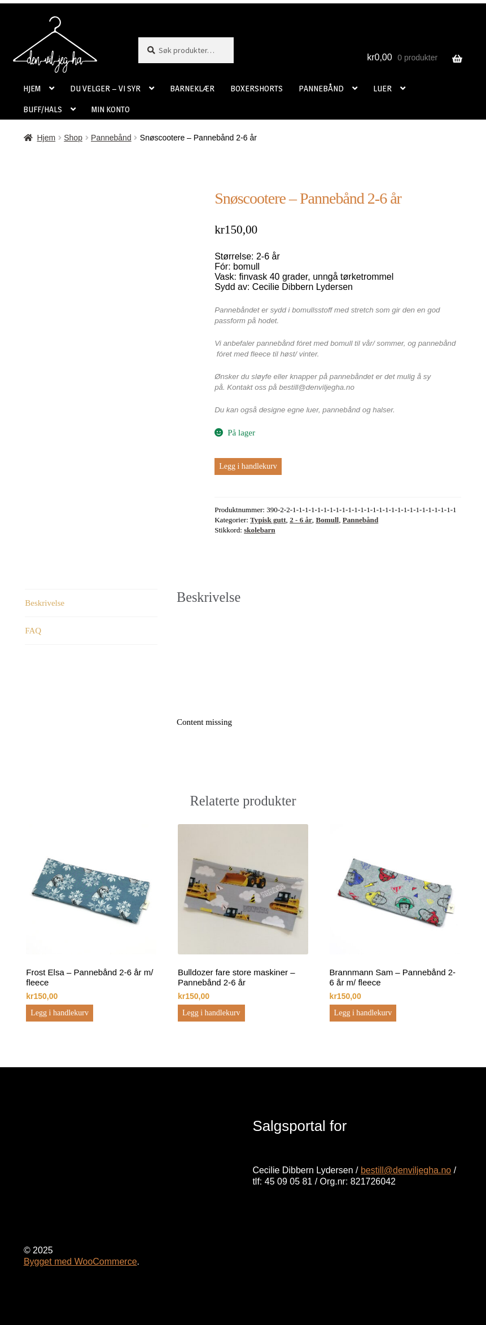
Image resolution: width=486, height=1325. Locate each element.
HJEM (32, 88)
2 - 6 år (301, 520)
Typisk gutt (268, 520)
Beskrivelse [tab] (44, 603)
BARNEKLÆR (192, 88)
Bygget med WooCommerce (80, 1261)
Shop (73, 137)
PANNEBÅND (321, 88)
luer (312, 410)
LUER (382, 88)
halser (383, 410)
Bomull (327, 520)
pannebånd (341, 410)
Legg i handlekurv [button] (59, 1013)
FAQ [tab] (33, 630)
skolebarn (259, 530)
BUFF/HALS (42, 109)
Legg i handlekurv (248, 466)
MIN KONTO (110, 109)
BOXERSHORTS (256, 88)
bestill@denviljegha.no (406, 1170)
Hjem (46, 137)
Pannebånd (111, 137)
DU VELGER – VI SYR (105, 88)
